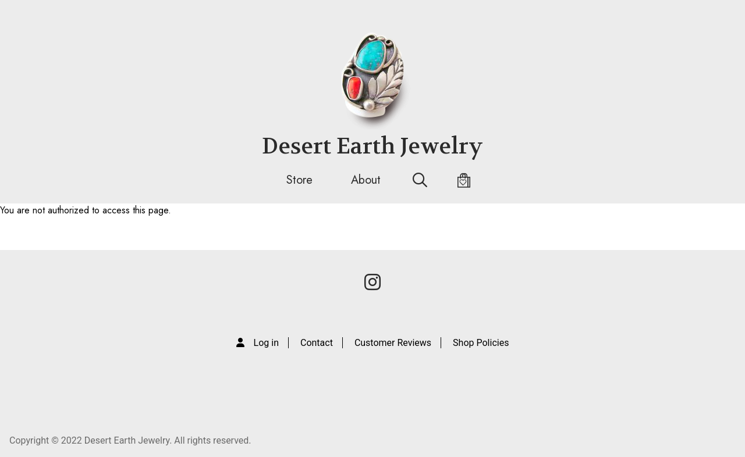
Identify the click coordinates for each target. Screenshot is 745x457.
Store (299, 180)
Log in (266, 342)
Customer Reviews (392, 342)
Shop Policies (481, 342)
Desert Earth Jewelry (372, 146)
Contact (316, 342)
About (366, 180)
